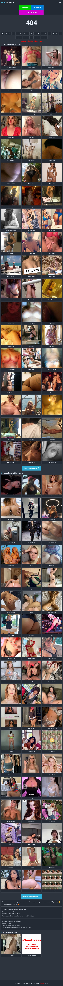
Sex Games (25, 7)
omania (7, 2)
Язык (46, 983)
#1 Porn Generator (31, 12)
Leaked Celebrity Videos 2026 (31, 41)
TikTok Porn (37, 7)
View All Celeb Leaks (31, 468)
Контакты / (38, 983)
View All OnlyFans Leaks (31, 896)
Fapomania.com (27, 983)
